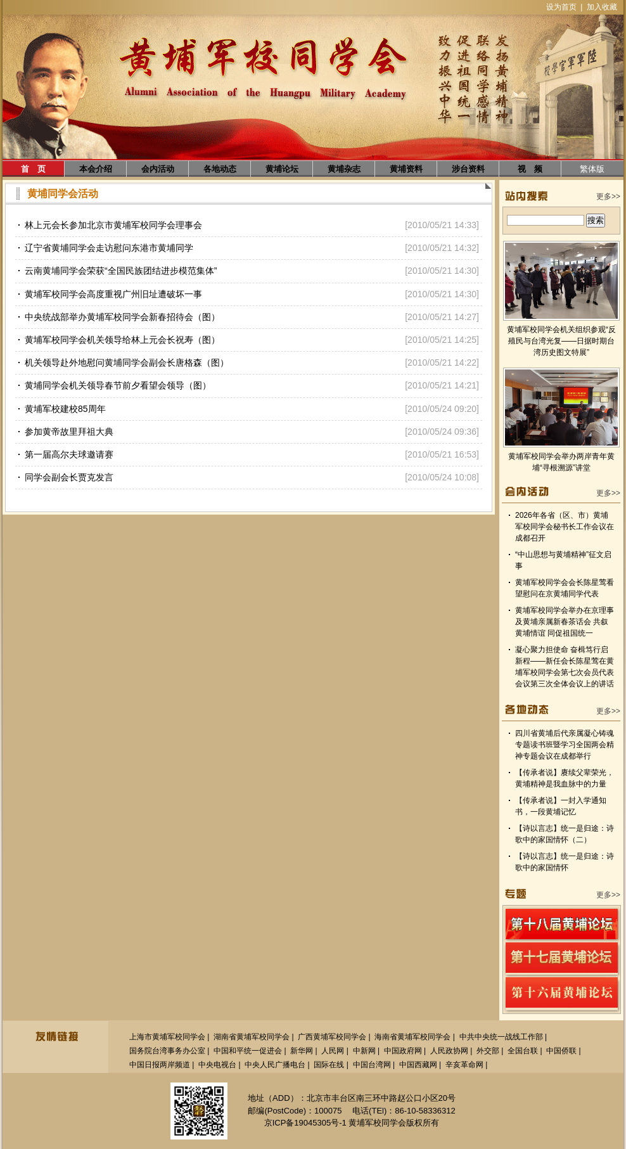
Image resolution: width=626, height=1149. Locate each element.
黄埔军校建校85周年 (65, 409)
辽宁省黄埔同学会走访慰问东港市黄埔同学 (109, 248)
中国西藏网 (418, 1064)
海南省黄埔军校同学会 (412, 1036)
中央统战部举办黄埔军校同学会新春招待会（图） (122, 317)
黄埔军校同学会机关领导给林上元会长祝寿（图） (122, 340)
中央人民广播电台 (275, 1064)
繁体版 (592, 169)
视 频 (530, 169)
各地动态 (219, 169)
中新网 (364, 1050)
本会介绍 (95, 169)
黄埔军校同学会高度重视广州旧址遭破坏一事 (113, 294)
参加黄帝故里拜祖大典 (69, 432)
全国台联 (523, 1050)
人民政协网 (449, 1050)
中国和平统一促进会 (248, 1050)
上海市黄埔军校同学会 (167, 1036)
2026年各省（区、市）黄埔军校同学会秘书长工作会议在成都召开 (564, 526)
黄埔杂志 (344, 169)
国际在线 (329, 1064)
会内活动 (157, 169)
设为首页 (561, 7)
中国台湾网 (372, 1064)
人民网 (332, 1050)
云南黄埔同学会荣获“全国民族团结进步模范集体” (121, 271)
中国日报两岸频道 (159, 1064)
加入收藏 (602, 7)
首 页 (33, 169)
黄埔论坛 (281, 169)
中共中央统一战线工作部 (501, 1036)
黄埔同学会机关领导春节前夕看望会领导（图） (118, 385)
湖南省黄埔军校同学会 (252, 1036)
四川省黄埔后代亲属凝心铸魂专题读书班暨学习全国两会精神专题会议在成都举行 (564, 745)
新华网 (301, 1050)
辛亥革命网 (464, 1064)
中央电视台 (217, 1064)
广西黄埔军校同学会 (332, 1036)
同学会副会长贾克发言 (69, 477)
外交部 (487, 1050)
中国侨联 (561, 1050)
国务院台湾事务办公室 (167, 1050)
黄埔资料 (406, 169)
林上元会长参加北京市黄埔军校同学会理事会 (113, 225)
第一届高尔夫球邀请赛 (69, 454)
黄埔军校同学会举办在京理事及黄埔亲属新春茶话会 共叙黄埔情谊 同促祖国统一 (564, 622)
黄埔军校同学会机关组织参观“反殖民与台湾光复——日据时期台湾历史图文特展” (561, 341)
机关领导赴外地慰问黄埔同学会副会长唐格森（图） (127, 362)
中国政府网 (403, 1050)
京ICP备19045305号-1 (305, 1122)
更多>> (608, 196)
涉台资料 (468, 169)
